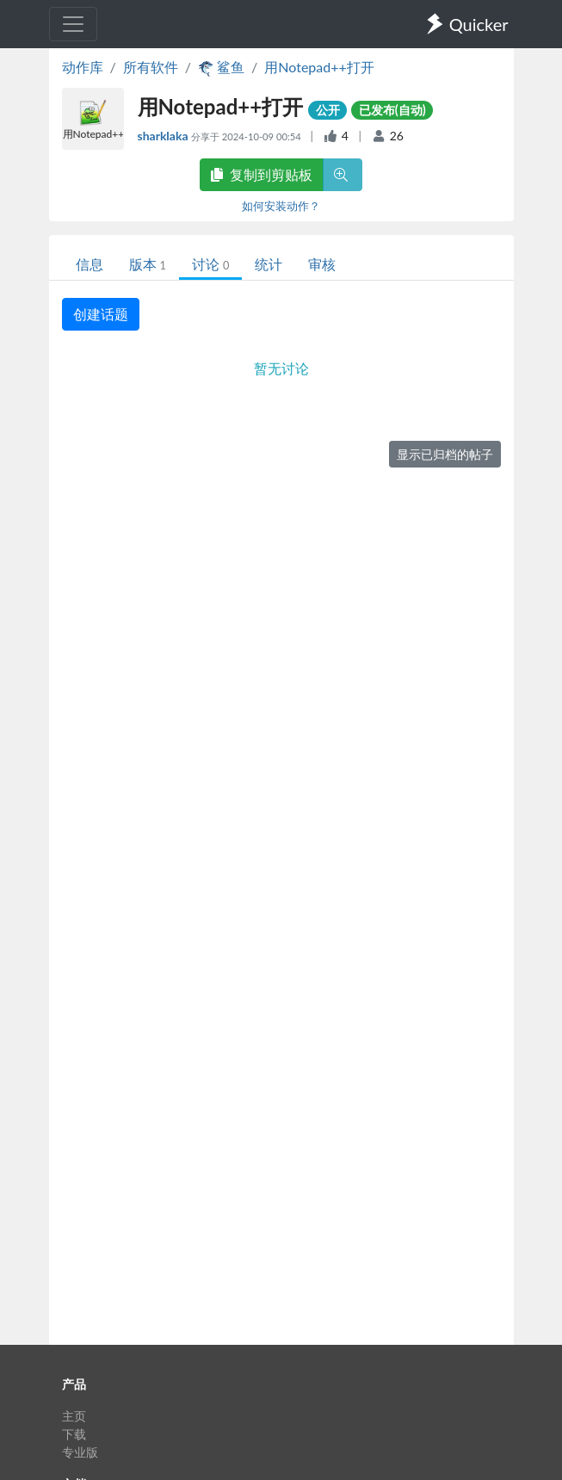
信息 (89, 264)
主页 (74, 1416)
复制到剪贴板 (261, 174)
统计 (268, 264)
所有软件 (150, 67)
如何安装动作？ (281, 206)
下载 (74, 1434)
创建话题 (100, 314)
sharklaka (164, 135)
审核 (322, 264)
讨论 (210, 264)
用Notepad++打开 (319, 67)
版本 (147, 264)
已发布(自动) (392, 109)
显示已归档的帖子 (445, 454)
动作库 (82, 67)
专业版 (80, 1452)
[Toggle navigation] (73, 24)
